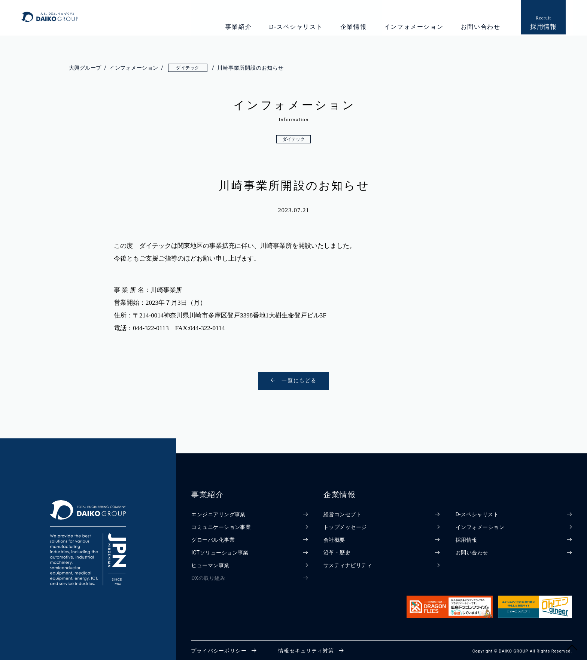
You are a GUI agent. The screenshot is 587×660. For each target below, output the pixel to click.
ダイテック (293, 139)
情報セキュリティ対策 (306, 648)
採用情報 (467, 537)
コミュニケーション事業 (221, 524)
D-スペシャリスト (295, 27)
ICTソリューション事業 (220, 550)
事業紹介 (237, 27)
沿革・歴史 (337, 550)
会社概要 (334, 537)
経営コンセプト (342, 511)
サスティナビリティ (348, 562)
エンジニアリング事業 (219, 511)
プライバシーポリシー (218, 648)
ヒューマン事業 (210, 562)
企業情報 (352, 27)
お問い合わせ (479, 27)
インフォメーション (412, 27)
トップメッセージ (345, 524)
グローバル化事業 (213, 537)
